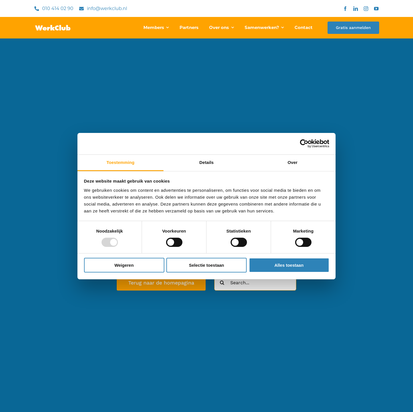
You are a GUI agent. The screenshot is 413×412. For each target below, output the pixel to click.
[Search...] (255, 283)
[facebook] (345, 8)
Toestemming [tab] (120, 162)
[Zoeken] (222, 283)
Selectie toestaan (206, 265)
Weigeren (124, 265)
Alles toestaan (289, 265)
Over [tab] (293, 162)
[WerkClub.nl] (53, 27)
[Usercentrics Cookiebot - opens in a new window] (304, 143)
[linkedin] (355, 8)
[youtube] (376, 8)
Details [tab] (206, 162)
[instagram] (366, 8)
